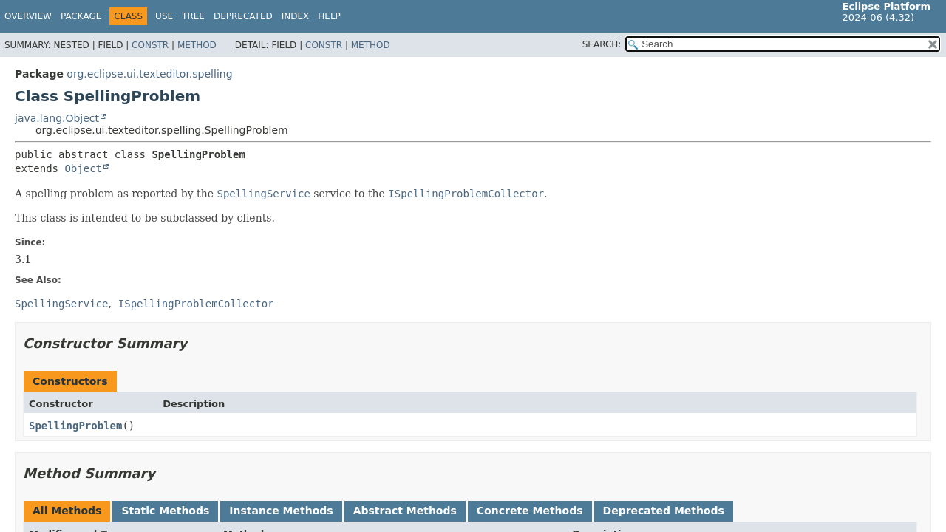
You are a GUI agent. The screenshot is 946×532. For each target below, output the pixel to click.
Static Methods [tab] (165, 510)
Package (81, 16)
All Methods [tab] (67, 510)
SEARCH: (602, 44)
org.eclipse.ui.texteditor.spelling (149, 74)
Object (83, 168)
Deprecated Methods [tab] (663, 510)
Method (197, 45)
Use (164, 16)
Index (296, 16)
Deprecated (243, 16)
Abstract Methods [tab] (405, 510)
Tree (193, 16)
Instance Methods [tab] (281, 510)
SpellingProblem (75, 426)
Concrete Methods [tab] (530, 510)
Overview (28, 16)
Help (329, 16)
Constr (150, 45)
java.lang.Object (57, 118)
